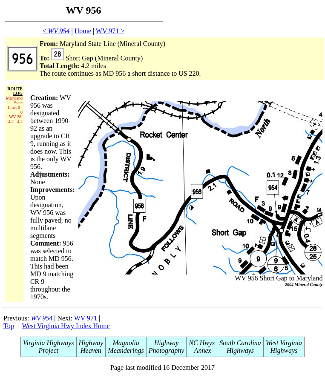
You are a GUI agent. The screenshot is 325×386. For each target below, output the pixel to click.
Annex (202, 350)
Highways (240, 350)
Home (83, 30)
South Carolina (240, 342)
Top (8, 325)
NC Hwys (202, 342)
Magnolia (125, 342)
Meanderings (126, 350)
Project (49, 350)
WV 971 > (110, 30)
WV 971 (85, 318)
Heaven (91, 350)
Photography (166, 350)
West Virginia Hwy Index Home (66, 325)
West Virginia (284, 342)
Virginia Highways (48, 342)
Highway (91, 342)
